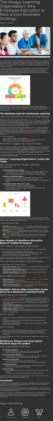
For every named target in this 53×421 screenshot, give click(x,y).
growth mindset (22, 226)
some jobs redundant (30, 128)
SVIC (23, 284)
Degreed (30, 279)
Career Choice (14, 230)
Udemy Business (40, 279)
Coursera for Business (21, 279)
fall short (36, 249)
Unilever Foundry (13, 283)
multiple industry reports (36, 120)
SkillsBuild (8, 234)
